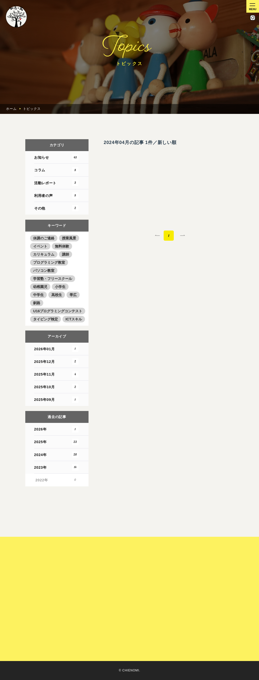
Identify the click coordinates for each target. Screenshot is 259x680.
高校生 (56, 295)
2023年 (56, 467)
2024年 (56, 454)
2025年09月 (56, 400)
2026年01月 (56, 349)
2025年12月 (56, 361)
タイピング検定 (45, 319)
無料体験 (62, 246)
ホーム (11, 109)
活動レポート (56, 183)
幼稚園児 (40, 287)
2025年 (56, 442)
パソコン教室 (43, 271)
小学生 (60, 287)
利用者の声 (56, 195)
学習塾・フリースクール (52, 279)
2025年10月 (56, 387)
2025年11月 (56, 374)
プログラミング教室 (49, 262)
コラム (56, 170)
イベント (40, 246)
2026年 (56, 429)
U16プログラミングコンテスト (57, 311)
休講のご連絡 (43, 238)
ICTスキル (74, 319)
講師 (65, 254)
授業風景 (69, 238)
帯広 (73, 295)
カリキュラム (43, 254)
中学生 (38, 295)
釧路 (36, 303)
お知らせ (56, 157)
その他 (56, 208)
